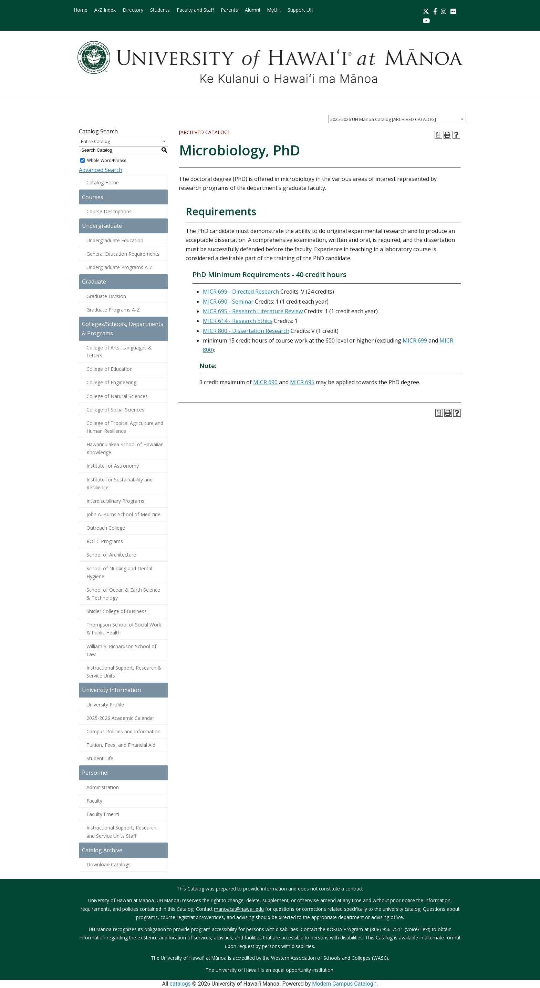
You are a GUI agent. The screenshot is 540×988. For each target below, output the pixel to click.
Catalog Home (102, 182)
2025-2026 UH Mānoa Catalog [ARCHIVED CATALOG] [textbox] (383, 119)
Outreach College (105, 527)
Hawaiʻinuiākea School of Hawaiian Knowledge (125, 448)
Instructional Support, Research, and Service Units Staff (122, 831)
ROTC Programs (104, 541)
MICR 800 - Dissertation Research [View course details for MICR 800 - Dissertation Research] (246, 331)
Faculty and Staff (195, 10)
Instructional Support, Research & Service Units (124, 671)
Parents (229, 10)
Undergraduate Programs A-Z (119, 267)
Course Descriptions (109, 211)
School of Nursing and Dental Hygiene (119, 572)
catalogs (180, 983)
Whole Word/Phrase (106, 160)
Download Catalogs (108, 864)
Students (160, 10)
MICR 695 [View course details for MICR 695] (302, 382)
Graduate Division (106, 296)
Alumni (252, 10)
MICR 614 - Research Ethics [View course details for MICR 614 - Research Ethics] (237, 321)
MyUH (274, 10)
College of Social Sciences (115, 409)
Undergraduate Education (114, 240)
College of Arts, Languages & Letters (119, 351)
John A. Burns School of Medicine (123, 514)
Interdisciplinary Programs (115, 501)
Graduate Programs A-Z (113, 309)
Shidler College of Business (116, 611)
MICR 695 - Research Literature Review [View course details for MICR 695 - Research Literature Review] (253, 311)
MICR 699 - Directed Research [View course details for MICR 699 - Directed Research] (241, 291)
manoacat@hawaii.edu (239, 909)
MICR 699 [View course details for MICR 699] (415, 340)
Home (80, 10)
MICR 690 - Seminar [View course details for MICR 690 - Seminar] (228, 301)
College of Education (109, 369)
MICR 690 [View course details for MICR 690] (265, 382)
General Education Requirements (122, 254)
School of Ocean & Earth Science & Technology (123, 594)
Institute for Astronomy (112, 465)
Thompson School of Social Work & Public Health (123, 628)
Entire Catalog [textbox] (95, 141)
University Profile (105, 704)
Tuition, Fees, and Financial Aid (120, 745)
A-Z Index (105, 10)
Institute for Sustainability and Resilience (119, 483)
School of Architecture (111, 554)
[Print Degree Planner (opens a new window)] (438, 135)
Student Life (99, 758)
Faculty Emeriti (102, 814)
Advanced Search (100, 170)
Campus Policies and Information (123, 731)
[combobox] (397, 119)
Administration (102, 787)
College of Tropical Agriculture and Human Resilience (124, 427)
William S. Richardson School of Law (121, 650)
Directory (133, 10)
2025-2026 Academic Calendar (120, 718)
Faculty (94, 800)
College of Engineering (111, 382)
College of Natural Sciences (117, 396)
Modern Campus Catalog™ (344, 983)
